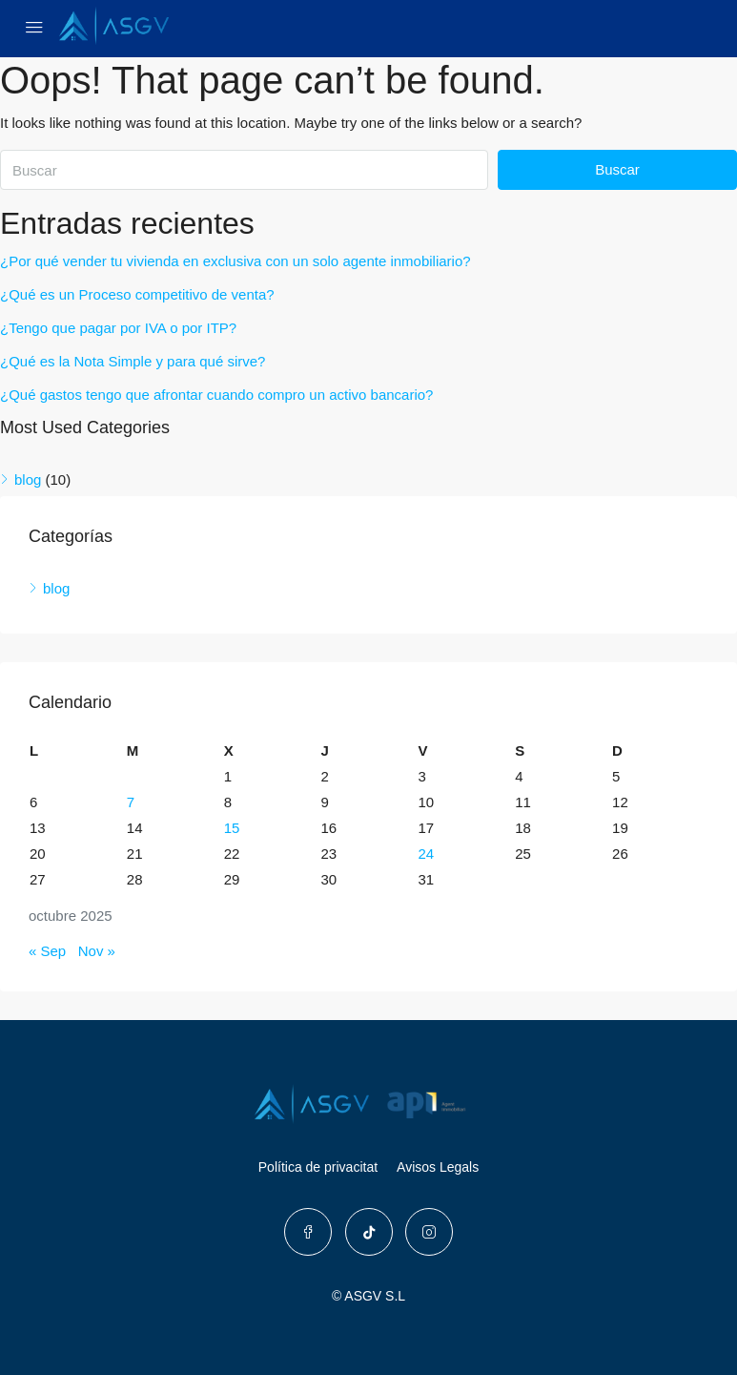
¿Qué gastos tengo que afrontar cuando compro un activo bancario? (216, 394)
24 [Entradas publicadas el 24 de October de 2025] (426, 853)
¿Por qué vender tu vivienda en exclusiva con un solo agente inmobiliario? (235, 261)
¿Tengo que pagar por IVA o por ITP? (118, 328)
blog (27, 479)
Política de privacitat (318, 1167)
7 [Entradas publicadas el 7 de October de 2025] (130, 802)
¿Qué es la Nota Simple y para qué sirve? (132, 361)
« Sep (47, 951)
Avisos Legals (438, 1167)
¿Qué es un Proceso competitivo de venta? (137, 294)
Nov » (96, 951)
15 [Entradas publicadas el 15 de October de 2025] (232, 828)
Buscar (617, 169)
